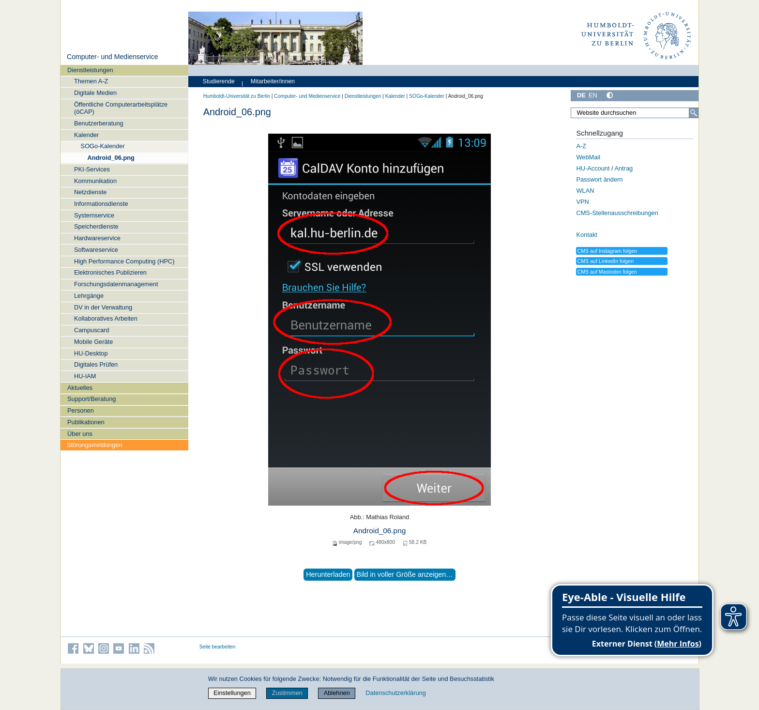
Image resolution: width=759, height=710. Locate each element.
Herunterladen (328, 574)
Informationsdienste (101, 203)
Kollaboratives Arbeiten (105, 318)
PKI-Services (92, 169)
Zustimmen (287, 692)
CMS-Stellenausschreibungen (617, 212)
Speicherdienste (96, 226)
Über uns (79, 433)
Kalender (86, 135)
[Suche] (693, 113)
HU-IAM (85, 376)
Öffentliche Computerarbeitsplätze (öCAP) (120, 108)
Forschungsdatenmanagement (116, 284)
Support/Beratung (91, 398)
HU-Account (592, 168)
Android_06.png (110, 157)
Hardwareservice (97, 238)
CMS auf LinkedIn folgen (605, 261)
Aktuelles (79, 387)
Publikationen (86, 422)
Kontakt (586, 234)
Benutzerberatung (98, 123)
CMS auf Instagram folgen (607, 251)
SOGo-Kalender (103, 146)
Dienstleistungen (90, 70)
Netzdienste (90, 192)
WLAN (585, 190)
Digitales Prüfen (96, 364)
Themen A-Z (91, 81)
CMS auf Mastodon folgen (607, 272)
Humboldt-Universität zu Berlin (236, 96)
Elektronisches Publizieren (110, 272)
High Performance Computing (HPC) (124, 261)
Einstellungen (232, 692)
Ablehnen (337, 692)
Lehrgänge (89, 295)
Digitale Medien (95, 92)
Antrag (623, 168)
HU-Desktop (91, 353)
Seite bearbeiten (217, 646)
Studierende (219, 81)
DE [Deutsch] (581, 95)
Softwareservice (96, 249)
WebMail (588, 157)
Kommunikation (95, 181)
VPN (582, 201)
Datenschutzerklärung (395, 692)
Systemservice (94, 215)
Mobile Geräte (93, 341)
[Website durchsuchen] (634, 113)
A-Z (581, 146)
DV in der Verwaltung (103, 307)
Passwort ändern (599, 179)
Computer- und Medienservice (112, 57)
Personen (80, 410)
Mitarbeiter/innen (273, 81)
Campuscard (91, 330)
